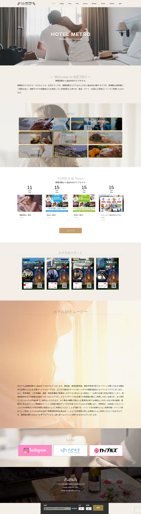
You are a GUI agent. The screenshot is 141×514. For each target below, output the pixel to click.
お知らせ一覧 (70, 230)
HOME (53, 3)
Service (85, 3)
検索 (98, 508)
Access (103, 3)
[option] (70, 36)
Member (94, 3)
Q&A (120, 3)
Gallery (62, 3)
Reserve (112, 3)
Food (77, 3)
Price (69, 3)
